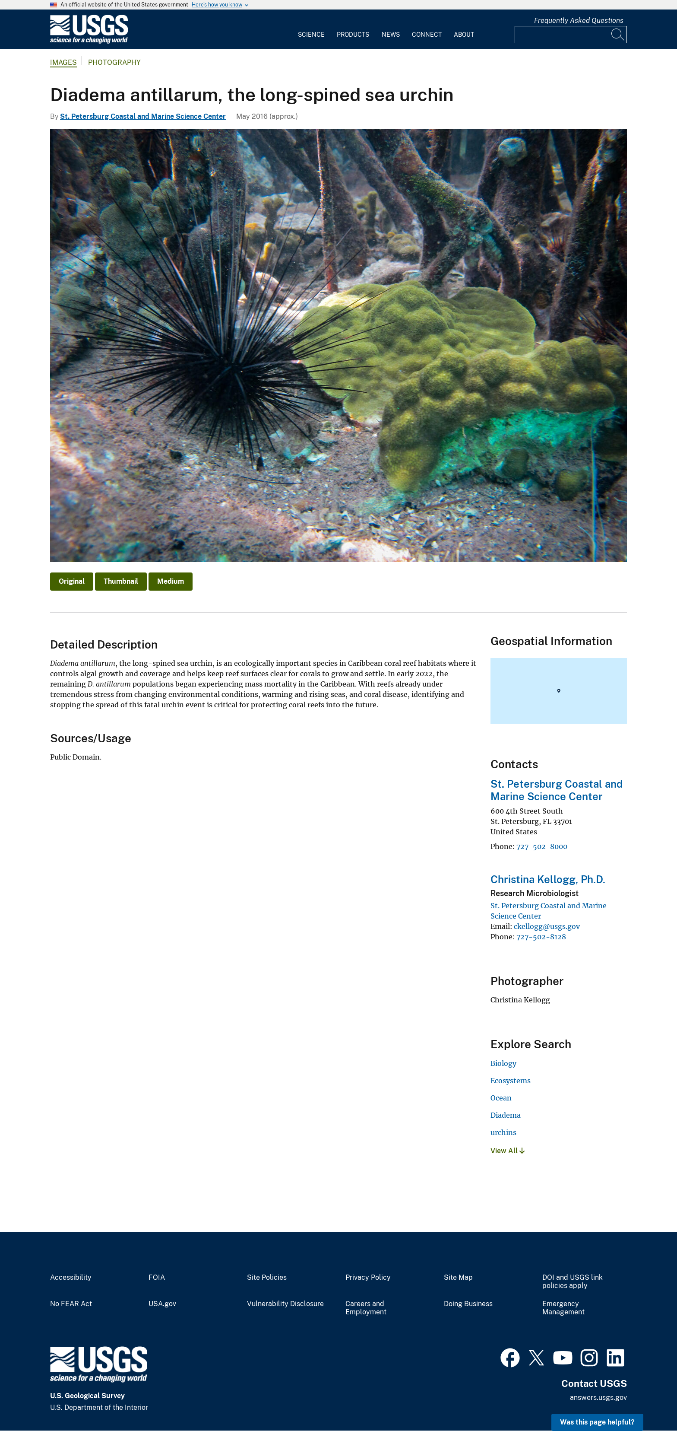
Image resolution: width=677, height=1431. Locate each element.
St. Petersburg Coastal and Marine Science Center (143, 116)
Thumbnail (121, 581)
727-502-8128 (541, 936)
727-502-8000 (541, 846)
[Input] (571, 34)
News (391, 34)
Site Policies (267, 1278)
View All (507, 1151)
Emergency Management (563, 1308)
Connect (427, 34)
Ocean (501, 1098)
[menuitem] (311, 29)
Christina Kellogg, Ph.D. (547, 879)
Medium (170, 581)
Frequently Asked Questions (578, 20)
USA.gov (162, 1304)
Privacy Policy (368, 1278)
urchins (503, 1132)
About (464, 34)
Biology (503, 1063)
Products (353, 34)
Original (72, 581)
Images (63, 62)
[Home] (89, 42)
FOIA (157, 1278)
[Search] (618, 34)
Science (311, 34)
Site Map (458, 1278)
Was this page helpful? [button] (597, 1422)
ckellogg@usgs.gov (547, 926)
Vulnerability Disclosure (285, 1304)
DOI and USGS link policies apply (572, 1282)
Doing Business (468, 1304)
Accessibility (71, 1278)
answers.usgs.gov (598, 1397)
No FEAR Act (71, 1304)
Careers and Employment (365, 1308)
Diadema (505, 1115)
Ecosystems (510, 1080)
